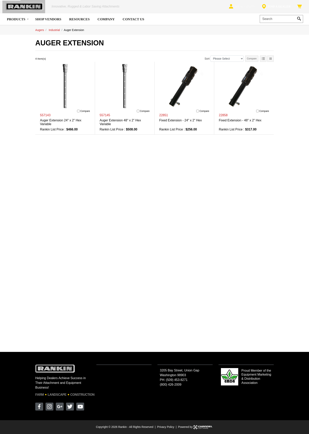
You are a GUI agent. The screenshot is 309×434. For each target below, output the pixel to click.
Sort (207, 61)
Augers (39, 32)
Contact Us (133, 21)
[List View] (263, 61)
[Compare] (78, 113)
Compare (252, 61)
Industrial (54, 32)
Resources (79, 21)
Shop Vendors (48, 21)
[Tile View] (270, 61)
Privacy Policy (165, 426)
